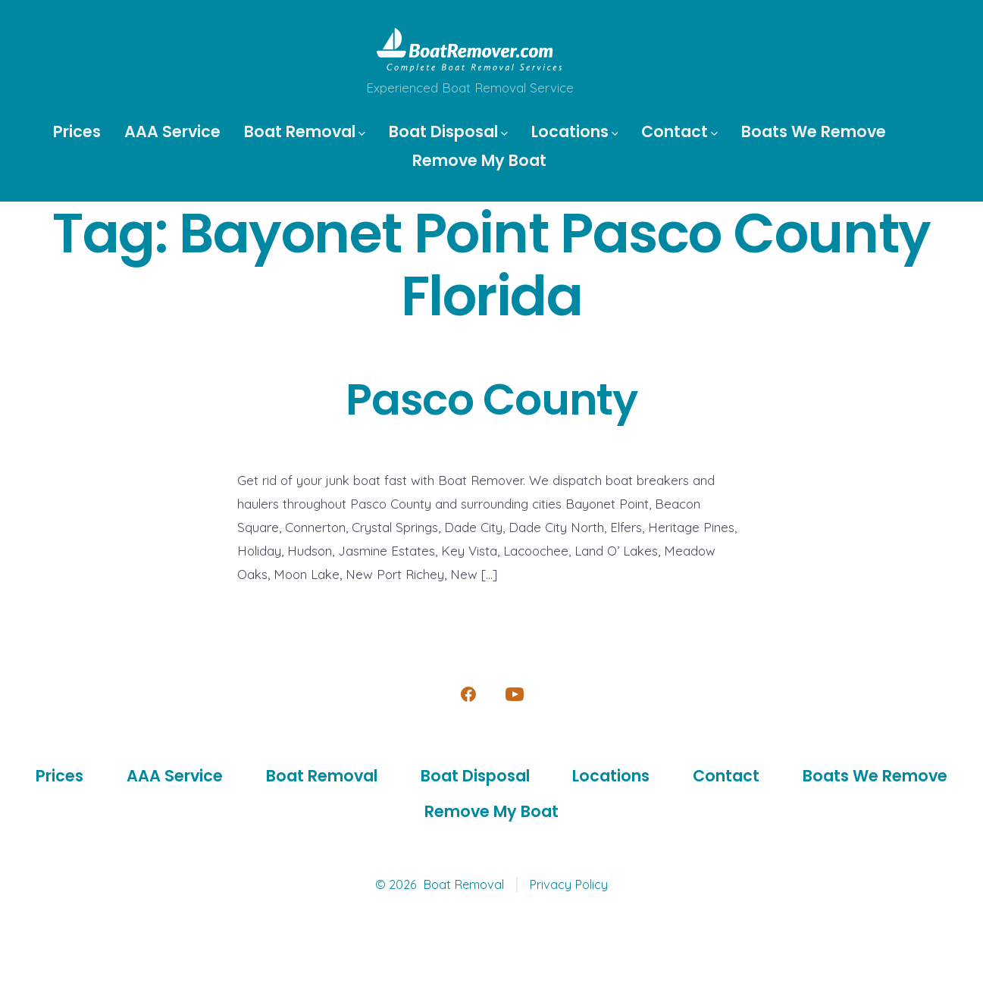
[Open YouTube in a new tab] (514, 694)
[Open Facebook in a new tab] (468, 694)
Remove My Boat (479, 160)
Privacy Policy (568, 884)
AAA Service (172, 131)
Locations (574, 131)
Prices (77, 131)
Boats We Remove (813, 131)
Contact (679, 131)
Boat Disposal (448, 131)
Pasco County (491, 400)
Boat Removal (304, 131)
